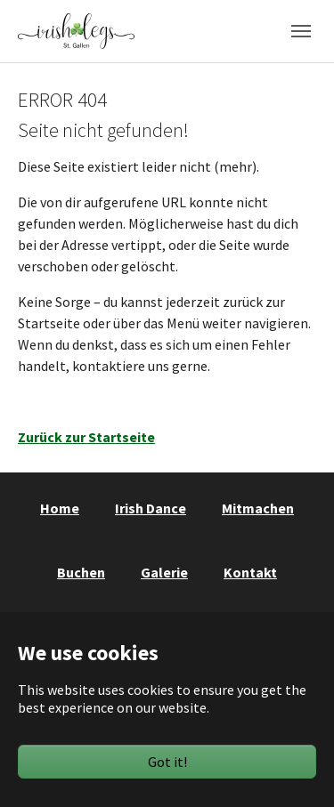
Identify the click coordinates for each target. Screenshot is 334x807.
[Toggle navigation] (301, 31)
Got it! (167, 762)
